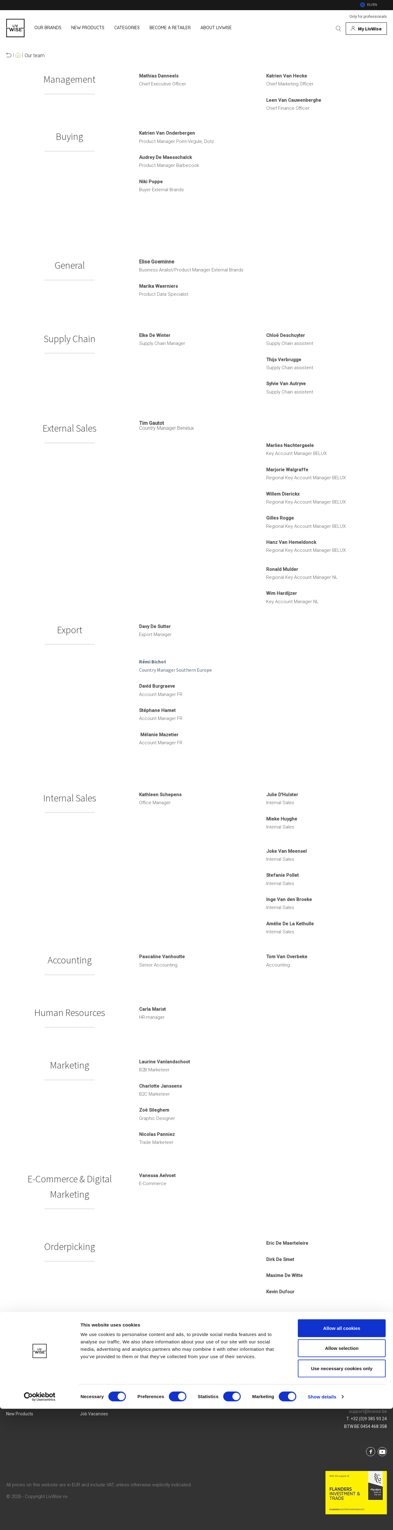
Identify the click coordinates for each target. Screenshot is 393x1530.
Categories (16, 1402)
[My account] (366, 28)
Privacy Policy (167, 1402)
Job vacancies (94, 1413)
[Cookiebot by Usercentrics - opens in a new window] (40, 1518)
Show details (322, 1517)
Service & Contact (244, 1402)
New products (19, 1413)
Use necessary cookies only (341, 1489)
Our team (35, 55)
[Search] (338, 29)
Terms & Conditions (172, 1391)
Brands (13, 1391)
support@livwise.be (368, 1411)
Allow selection (341, 1469)
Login (232, 1391)
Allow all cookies (341, 1449)
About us (89, 1391)
